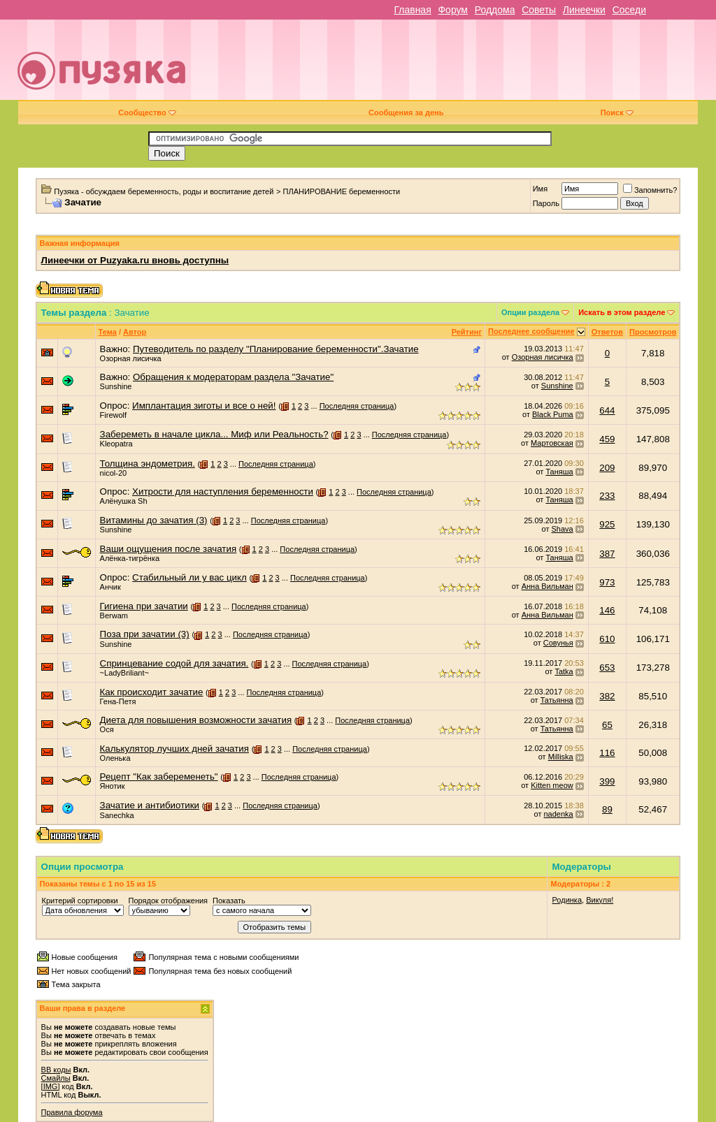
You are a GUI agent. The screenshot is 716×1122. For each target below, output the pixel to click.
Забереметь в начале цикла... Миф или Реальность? (214, 434)
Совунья (558, 643)
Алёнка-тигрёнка (129, 558)
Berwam (114, 615)
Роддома (495, 9)
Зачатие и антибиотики (149, 805)
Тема (108, 332)
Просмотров (652, 332)
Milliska (560, 756)
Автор (134, 332)
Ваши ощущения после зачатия (168, 549)
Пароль (546, 203)
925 (607, 524)
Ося (107, 729)
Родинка (567, 900)
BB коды (56, 1069)
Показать (229, 900)
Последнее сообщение (531, 331)
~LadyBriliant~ (124, 673)
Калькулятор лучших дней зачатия (174, 748)
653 (607, 667)
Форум (453, 9)
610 (607, 639)
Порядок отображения (168, 900)
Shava (562, 529)
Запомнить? (650, 190)
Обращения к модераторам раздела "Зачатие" (233, 377)
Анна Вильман (547, 586)
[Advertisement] (458, 65)
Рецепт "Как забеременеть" (159, 776)
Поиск (617, 112)
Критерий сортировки (80, 900)
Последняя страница (357, 406)
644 (607, 410)
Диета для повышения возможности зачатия (196, 720)
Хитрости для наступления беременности (222, 491)
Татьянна (556, 700)
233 (607, 495)
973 (607, 582)
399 (607, 781)
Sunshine (116, 386)
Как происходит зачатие (151, 692)
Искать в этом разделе (621, 312)
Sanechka (117, 815)
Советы (539, 9)
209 (607, 467)
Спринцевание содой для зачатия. (174, 663)
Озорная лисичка (131, 358)
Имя (540, 188)
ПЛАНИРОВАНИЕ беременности (342, 191)
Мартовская (552, 443)
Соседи (629, 9)
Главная (412, 9)
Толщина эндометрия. (147, 463)
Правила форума (72, 1112)
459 (607, 439)
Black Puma (552, 414)
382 (607, 696)
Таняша (559, 471)
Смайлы (56, 1078)
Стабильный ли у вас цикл (189, 577)
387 (607, 553)
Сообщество (147, 112)
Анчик (110, 587)
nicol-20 (113, 473)
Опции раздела (530, 312)
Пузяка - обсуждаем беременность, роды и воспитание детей (163, 191)
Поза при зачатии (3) (144, 634)
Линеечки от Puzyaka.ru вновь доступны (135, 260)
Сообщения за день (405, 112)
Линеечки (584, 9)
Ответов (607, 332)
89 (607, 809)
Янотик (112, 786)
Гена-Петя (118, 701)
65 (607, 725)
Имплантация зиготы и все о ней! (203, 405)
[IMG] (50, 1086)
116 (607, 753)
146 (607, 610)
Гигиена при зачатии (144, 606)
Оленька (115, 758)
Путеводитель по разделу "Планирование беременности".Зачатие (276, 349)
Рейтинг (467, 332)
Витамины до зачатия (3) (154, 520)
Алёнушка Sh (124, 501)
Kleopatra (116, 443)
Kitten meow (552, 785)
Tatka (563, 671)
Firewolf (113, 415)
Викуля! (599, 900)
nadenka (558, 814)
